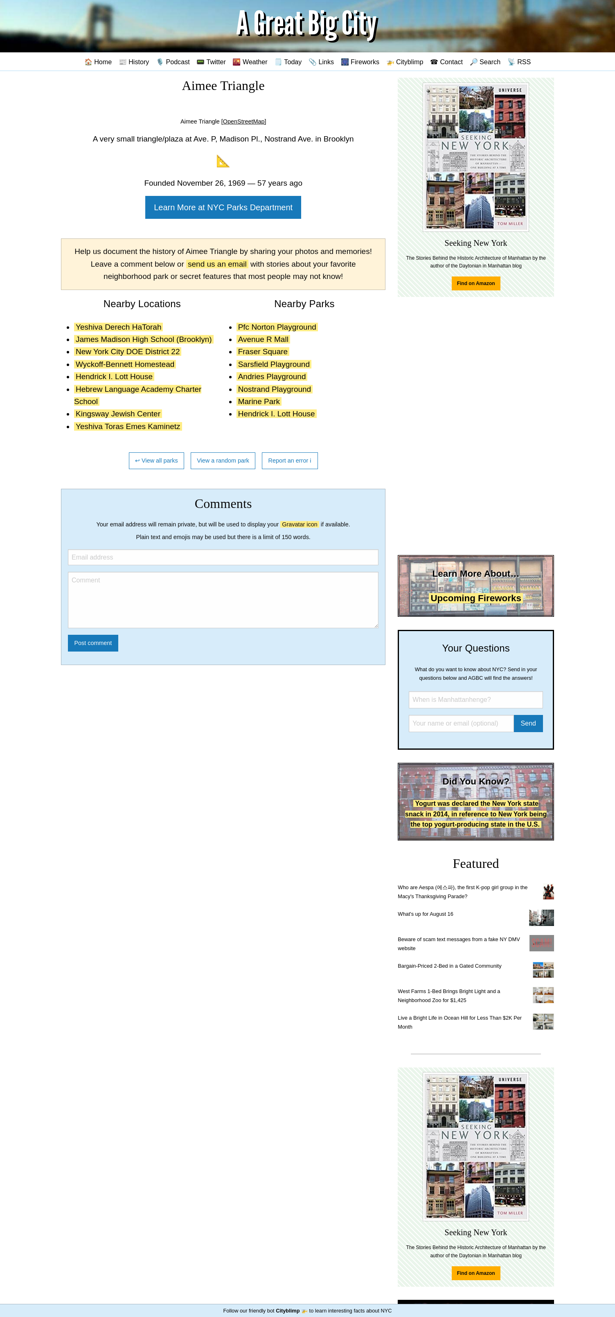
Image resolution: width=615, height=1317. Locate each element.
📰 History (134, 61)
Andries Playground (272, 376)
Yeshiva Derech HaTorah (118, 327)
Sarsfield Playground (274, 364)
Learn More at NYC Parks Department (223, 207)
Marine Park (259, 401)
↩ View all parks (156, 460)
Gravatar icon (299, 524)
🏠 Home (98, 61)
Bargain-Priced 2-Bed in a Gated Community (449, 966)
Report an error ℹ (290, 460)
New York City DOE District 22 (128, 351)
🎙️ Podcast (173, 61)
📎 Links (321, 61)
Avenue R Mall (263, 339)
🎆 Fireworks (360, 61)
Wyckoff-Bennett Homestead (125, 364)
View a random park (223, 460)
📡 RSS (519, 61)
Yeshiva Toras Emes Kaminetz (128, 426)
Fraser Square (263, 351)
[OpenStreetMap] (243, 121)
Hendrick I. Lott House (114, 376)
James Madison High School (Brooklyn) (144, 339)
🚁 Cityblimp (405, 61)
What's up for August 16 (425, 914)
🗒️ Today (288, 61)
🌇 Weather (249, 61)
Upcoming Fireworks (475, 598)
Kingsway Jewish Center (118, 413)
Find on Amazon (476, 283)
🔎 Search (485, 61)
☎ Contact (446, 61)
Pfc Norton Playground (277, 327)
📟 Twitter (211, 61)
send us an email (217, 264)
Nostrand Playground (274, 389)
